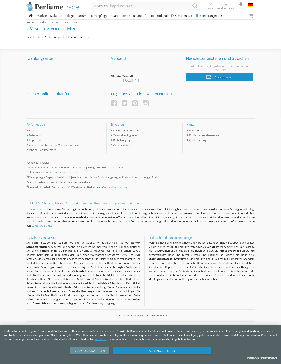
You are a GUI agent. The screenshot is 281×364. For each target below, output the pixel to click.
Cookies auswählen (90, 351)
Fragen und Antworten (126, 130)
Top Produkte (158, 16)
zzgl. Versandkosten (66, 172)
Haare (114, 16)
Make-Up (56, 16)
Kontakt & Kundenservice (204, 135)
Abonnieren (219, 76)
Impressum (35, 140)
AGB (31, 130)
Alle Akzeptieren (162, 351)
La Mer (129, 217)
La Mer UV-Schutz (41, 225)
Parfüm (82, 16)
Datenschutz (36, 135)
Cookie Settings (198, 140)
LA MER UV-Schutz (37, 209)
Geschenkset (181, 16)
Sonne (126, 16)
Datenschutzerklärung (267, 358)
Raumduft (139, 16)
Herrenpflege (98, 16)
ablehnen (100, 339)
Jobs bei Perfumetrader (42, 150)
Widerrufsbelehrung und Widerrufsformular (54, 145)
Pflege (69, 16)
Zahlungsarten (121, 145)
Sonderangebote (208, 16)
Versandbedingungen (125, 135)
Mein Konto (196, 130)
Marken (42, 16)
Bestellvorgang (121, 140)
